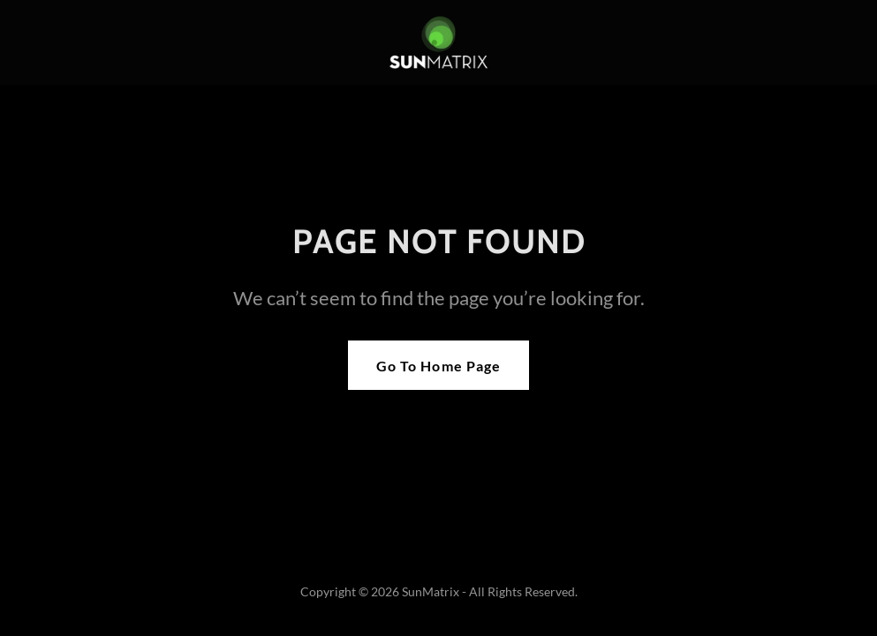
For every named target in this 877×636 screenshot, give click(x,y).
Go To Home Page (438, 365)
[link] (438, 42)
